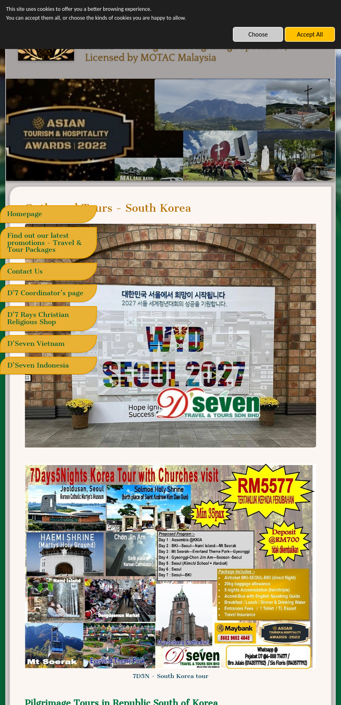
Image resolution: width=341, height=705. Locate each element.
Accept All (310, 34)
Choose (258, 34)
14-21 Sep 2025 (153, 593)
